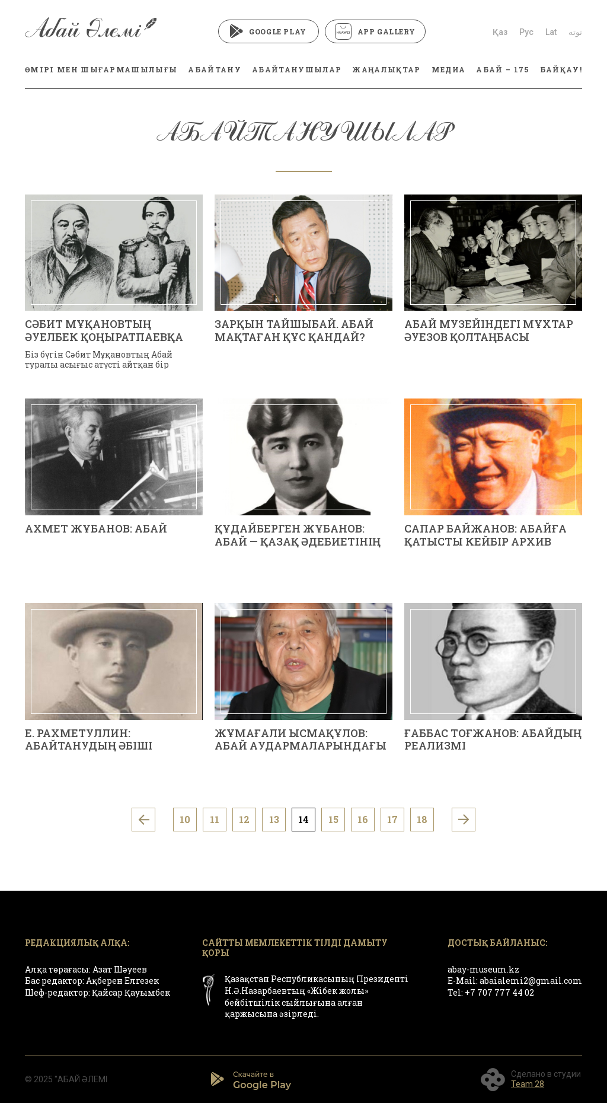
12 (244, 819)
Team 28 (527, 1084)
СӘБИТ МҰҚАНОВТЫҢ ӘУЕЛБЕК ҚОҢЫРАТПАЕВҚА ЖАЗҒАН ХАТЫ (104, 336)
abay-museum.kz (483, 969)
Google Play (268, 31)
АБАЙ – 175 (502, 69)
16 (362, 819)
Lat (551, 32)
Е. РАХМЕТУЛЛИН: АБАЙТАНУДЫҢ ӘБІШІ (88, 739)
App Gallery (375, 31)
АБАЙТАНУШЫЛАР (296, 69)
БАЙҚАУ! (561, 69)
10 (185, 819)
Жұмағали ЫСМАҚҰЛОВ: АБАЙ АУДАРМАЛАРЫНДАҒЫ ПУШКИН (300, 746)
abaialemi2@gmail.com (531, 980)
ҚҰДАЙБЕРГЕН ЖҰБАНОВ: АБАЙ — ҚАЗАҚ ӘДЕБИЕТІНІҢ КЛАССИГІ (298, 541)
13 (274, 819)
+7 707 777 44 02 (499, 992)
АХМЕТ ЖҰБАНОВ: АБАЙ (96, 528)
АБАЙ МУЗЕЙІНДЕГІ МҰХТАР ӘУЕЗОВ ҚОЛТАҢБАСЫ (488, 330)
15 (333, 819)
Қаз (500, 32)
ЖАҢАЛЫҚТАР (386, 69)
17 (392, 819)
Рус (526, 32)
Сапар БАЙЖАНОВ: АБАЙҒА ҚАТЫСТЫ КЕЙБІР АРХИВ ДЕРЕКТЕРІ (485, 541)
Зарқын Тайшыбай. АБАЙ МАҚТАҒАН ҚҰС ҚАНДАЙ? (294, 330)
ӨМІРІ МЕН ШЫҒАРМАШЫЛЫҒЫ (101, 69)
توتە (575, 32)
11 (214, 819)
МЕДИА (449, 69)
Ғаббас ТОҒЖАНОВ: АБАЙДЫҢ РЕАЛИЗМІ (493, 739)
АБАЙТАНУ (214, 69)
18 (422, 819)
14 (303, 819)
